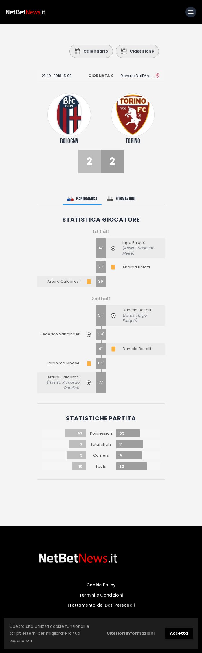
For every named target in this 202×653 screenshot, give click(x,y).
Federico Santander (60, 334)
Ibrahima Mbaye (64, 363)
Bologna (69, 141)
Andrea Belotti (136, 267)
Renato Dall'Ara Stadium (137, 76)
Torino (133, 141)
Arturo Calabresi (63, 281)
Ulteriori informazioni (131, 633)
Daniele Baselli (137, 310)
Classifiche (137, 51)
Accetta (179, 633)
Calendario (91, 51)
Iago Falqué (134, 243)
